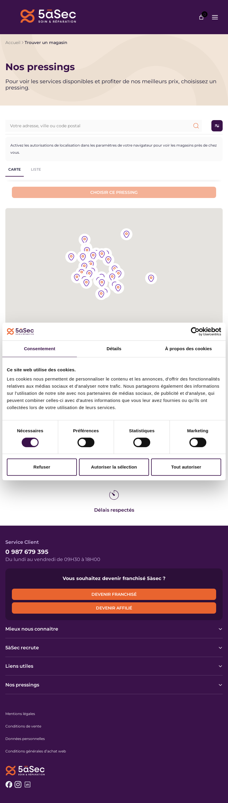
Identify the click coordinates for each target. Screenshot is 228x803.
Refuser (42, 466)
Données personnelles (25, 738)
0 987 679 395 (26, 551)
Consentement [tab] (39, 348)
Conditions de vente (23, 726)
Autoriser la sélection (114, 466)
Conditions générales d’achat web (35, 751)
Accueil (12, 42)
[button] (118, 274)
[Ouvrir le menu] (215, 17)
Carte (14, 169)
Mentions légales (20, 713)
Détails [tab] (114, 348)
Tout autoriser (186, 466)
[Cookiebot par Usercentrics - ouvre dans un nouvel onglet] (195, 331)
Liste (36, 169)
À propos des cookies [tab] (188, 348)
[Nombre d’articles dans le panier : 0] (201, 17)
